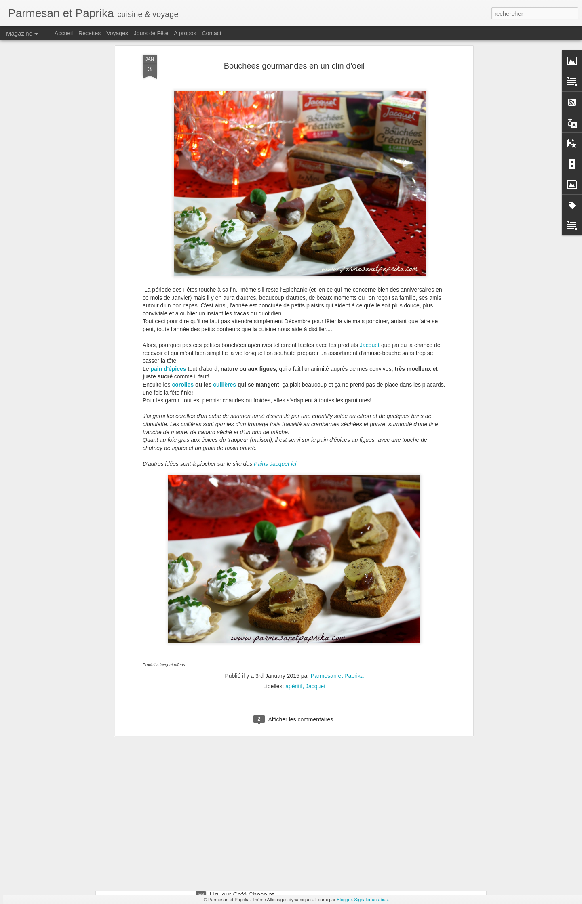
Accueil (64, 33)
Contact (211, 33)
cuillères (224, 230)
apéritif (293, 531)
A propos (185, 33)
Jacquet (370, 190)
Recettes (89, 33)
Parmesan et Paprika (337, 521)
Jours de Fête (151, 33)
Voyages (117, 33)
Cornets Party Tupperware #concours (263, 711)
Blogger (344, 899)
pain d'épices (168, 214)
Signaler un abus (371, 899)
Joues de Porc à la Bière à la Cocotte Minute (274, 803)
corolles (183, 230)
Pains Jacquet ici (275, 309)
